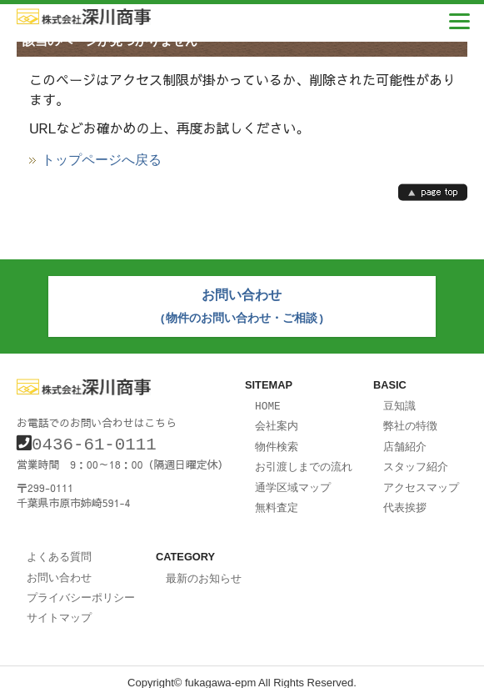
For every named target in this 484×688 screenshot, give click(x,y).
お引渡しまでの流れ (303, 460)
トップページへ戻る (102, 160)
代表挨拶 (405, 499)
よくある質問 (59, 547)
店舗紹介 (405, 441)
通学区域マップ (293, 480)
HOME (268, 401)
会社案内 (276, 421)
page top (432, 192)
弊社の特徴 (410, 421)
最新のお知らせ (204, 569)
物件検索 (276, 441)
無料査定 (276, 499)
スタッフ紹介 (415, 460)
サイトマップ (59, 606)
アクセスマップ (421, 480)
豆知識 (399, 401)
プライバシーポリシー (81, 587)
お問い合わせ (59, 567)
